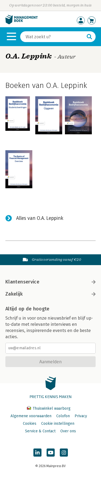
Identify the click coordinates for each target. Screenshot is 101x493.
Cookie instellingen (57, 423)
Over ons (68, 431)
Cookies (29, 423)
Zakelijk (50, 294)
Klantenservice (50, 282)
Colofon (63, 416)
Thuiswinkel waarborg (49, 408)
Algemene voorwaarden (31, 416)
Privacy (81, 416)
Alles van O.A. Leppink (39, 218)
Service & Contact (40, 431)
